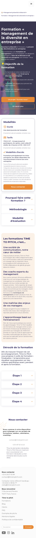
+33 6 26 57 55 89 (8, 474)
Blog (3, 504)
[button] (31, 4)
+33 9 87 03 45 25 (18, 445)
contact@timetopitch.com (18, 440)
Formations (6, 501)
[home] (2, 1)
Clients (4, 507)
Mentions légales (8, 516)
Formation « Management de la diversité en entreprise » (17, 15)
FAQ (3, 510)
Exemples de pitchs (9, 513)
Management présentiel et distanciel (15, 12)
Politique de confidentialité (12, 520)
